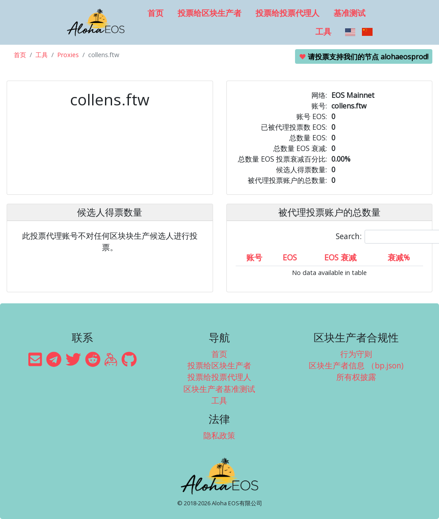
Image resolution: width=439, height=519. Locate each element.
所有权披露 (356, 377)
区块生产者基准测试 (219, 388)
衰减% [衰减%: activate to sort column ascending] (399, 257)
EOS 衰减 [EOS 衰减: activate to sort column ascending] (340, 257)
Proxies (68, 54)
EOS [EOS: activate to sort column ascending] (290, 257)
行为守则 (356, 354)
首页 (155, 13)
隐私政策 (219, 435)
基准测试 (349, 13)
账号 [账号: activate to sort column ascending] (254, 257)
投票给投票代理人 (287, 13)
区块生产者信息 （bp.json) (356, 365)
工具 (323, 31)
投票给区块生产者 (209, 13)
